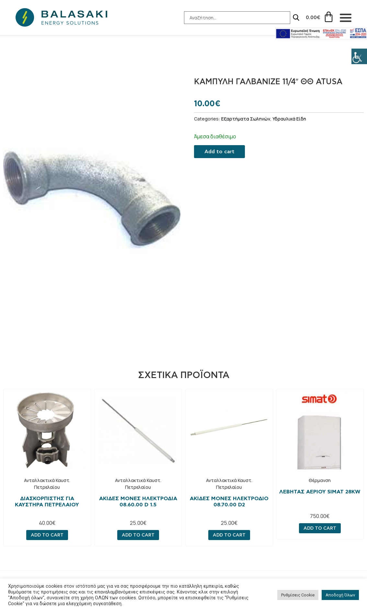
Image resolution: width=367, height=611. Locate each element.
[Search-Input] (233, 17)
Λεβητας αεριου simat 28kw (320, 491)
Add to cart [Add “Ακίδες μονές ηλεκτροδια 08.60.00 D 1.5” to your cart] (138, 535)
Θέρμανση (320, 480)
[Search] (292, 17)
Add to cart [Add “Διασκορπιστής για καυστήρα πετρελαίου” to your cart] (47, 535)
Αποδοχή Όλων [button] (340, 595)
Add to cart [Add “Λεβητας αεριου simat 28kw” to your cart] (320, 528)
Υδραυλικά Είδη (289, 119)
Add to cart (219, 151)
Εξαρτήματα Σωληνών (245, 119)
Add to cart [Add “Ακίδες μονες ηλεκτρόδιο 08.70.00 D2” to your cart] (228, 535)
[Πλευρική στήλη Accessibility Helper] (359, 56)
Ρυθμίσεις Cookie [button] (298, 595)
